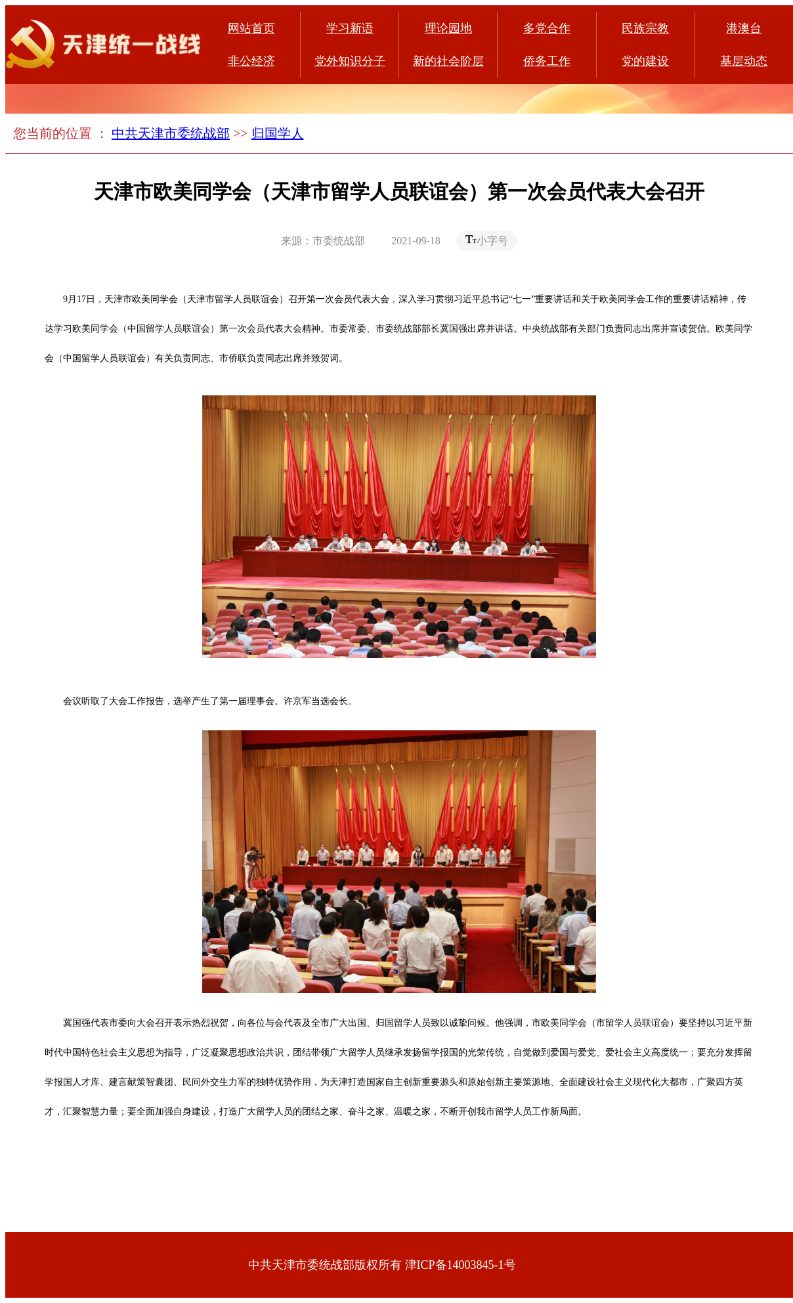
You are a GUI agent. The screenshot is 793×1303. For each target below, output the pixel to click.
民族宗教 (645, 28)
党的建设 (645, 61)
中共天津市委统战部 (171, 133)
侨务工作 (546, 61)
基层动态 (743, 61)
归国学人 (277, 133)
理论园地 (448, 28)
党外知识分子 (349, 61)
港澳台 (743, 28)
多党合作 (546, 28)
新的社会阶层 (448, 61)
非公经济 (251, 61)
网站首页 (251, 28)
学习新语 (350, 28)
